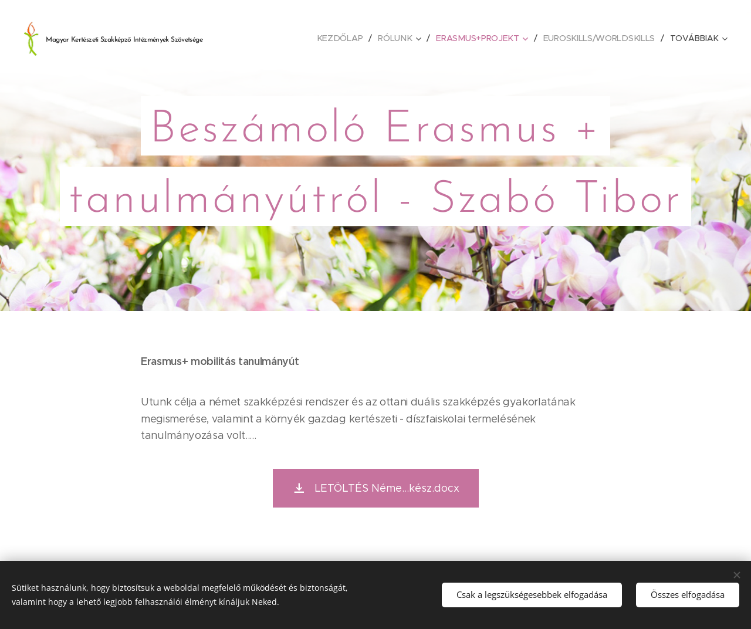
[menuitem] (344, 38)
